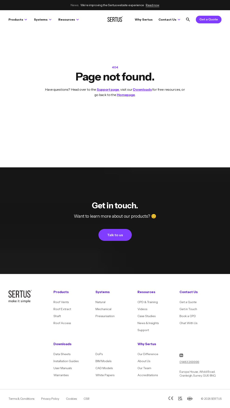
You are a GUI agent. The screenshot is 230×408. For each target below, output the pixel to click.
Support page (108, 89)
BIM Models (103, 361)
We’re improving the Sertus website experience (115, 5)
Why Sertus (144, 19)
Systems (42, 19)
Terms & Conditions (21, 399)
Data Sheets (61, 354)
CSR (86, 399)
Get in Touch (188, 309)
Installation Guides (66, 361)
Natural (100, 302)
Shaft (57, 316)
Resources (68, 19)
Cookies (71, 399)
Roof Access (62, 323)
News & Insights (148, 323)
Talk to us (115, 235)
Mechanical (103, 309)
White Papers (104, 375)
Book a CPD (188, 316)
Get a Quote (208, 19)
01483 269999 (189, 362)
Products (17, 19)
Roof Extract (62, 309)
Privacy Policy (50, 399)
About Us (143, 361)
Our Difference (147, 354)
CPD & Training (147, 302)
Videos (142, 309)
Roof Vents (61, 302)
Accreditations (147, 375)
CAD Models (104, 368)
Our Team (144, 368)
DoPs (99, 354)
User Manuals (62, 368)
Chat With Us (188, 323)
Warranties (61, 375)
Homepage (126, 95)
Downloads (142, 89)
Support (143, 330)
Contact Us (169, 19)
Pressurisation (105, 316)
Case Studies (146, 316)
